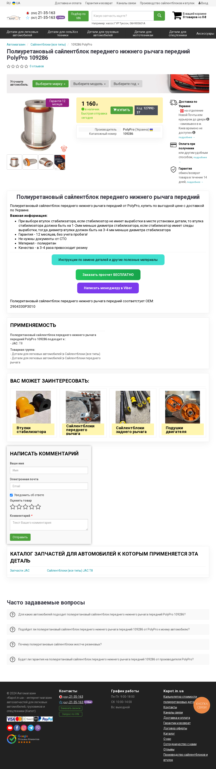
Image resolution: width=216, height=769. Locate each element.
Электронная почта (24, 479)
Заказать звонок (71, 708)
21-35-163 (40, 13)
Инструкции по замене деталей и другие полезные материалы (108, 260)
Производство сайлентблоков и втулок (167, 3)
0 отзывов (37, 66)
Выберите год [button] (126, 84)
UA (16, 3)
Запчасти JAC (20, 570)
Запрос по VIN (70, 714)
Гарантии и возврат (177, 723)
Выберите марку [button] (50, 84)
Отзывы (168, 749)
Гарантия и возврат (99, 3)
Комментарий (21, 515)
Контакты (170, 707)
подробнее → (187, 137)
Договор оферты (175, 728)
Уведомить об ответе (27, 495)
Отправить (20, 537)
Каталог (169, 733)
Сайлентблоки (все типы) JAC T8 (70, 570)
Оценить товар (21, 500)
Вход (203, 3)
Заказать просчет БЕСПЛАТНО (108, 275)
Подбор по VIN (78, 16)
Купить (121, 110)
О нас (167, 739)
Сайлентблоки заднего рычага (131, 429)
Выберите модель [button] (89, 84)
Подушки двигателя (176, 429)
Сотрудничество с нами (180, 744)
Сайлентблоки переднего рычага (80, 430)
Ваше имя (17, 463)
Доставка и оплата (68, 3)
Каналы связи (126, 3)
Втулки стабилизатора (31, 429)
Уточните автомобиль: (19, 83)
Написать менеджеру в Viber (108, 288)
